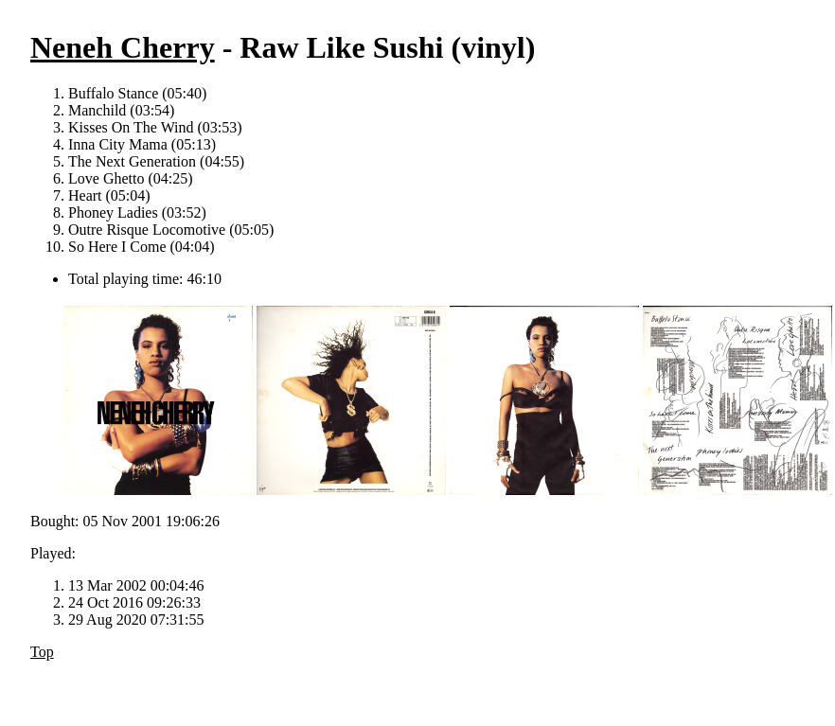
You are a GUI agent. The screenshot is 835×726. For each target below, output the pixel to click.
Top (42, 652)
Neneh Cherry (122, 47)
